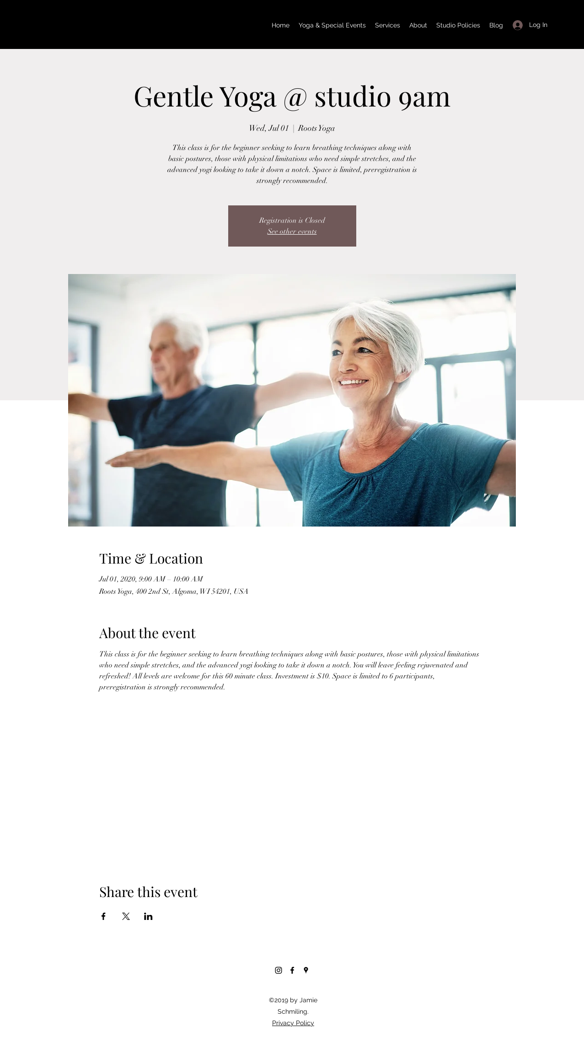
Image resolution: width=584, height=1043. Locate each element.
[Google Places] (306, 970)
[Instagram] (278, 970)
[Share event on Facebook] (103, 916)
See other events (292, 231)
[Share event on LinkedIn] (148, 916)
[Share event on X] (126, 916)
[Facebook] (292, 970)
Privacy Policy (293, 1023)
